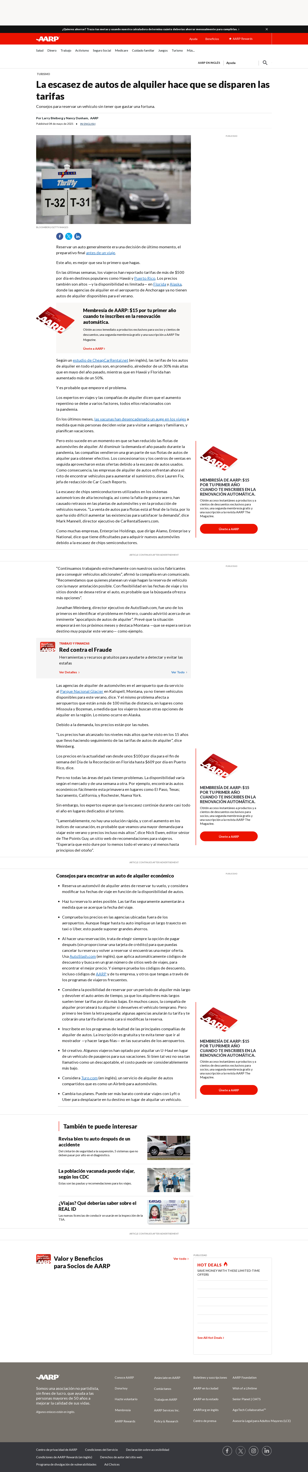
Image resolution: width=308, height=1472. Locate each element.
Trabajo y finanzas (74, 643)
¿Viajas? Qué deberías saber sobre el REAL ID (97, 1206)
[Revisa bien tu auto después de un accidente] (126, 1148)
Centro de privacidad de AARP (56, 1449)
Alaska (176, 284)
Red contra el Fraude (85, 649)
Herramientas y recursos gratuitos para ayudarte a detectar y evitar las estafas (121, 660)
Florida (159, 284)
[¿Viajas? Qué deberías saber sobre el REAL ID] (126, 1212)
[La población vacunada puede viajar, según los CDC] (126, 1180)
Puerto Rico (144, 278)
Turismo (43, 74)
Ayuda (193, 39)
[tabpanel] (233, 62)
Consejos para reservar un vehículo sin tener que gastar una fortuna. (95, 106)
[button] (266, 29)
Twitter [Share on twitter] (70, 238)
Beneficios (212, 39)
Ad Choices (112, 1464)
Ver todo (178, 672)
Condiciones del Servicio (101, 1449)
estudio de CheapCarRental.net (100, 360)
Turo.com (89, 1077)
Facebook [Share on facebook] (61, 238)
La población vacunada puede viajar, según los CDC (97, 1174)
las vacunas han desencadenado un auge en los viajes (140, 419)
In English (87, 124)
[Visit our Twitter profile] (241, 1451)
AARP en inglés (209, 62)
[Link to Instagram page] (254, 1451)
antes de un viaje (100, 252)
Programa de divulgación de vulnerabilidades (66, 1464)
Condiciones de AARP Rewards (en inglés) (64, 1457)
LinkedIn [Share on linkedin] (79, 238)
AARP (101, 973)
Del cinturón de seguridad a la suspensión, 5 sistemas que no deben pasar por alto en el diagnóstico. (98, 1153)
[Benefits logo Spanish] (47, 650)
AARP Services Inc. (166, 1410)
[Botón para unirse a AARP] (228, 528)
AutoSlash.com (83, 956)
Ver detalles (68, 672)
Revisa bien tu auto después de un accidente (94, 1141)
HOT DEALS (209, 1265)
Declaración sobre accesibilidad (147, 1449)
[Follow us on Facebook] (227, 1451)
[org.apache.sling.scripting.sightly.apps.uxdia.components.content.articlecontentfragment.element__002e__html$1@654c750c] (113, 227)
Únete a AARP (93, 348)
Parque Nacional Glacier (81, 691)
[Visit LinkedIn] (267, 1451)
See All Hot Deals (209, 1337)
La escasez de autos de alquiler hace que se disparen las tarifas (153, 90)
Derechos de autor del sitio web (121, 1457)
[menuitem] (39, 52)
